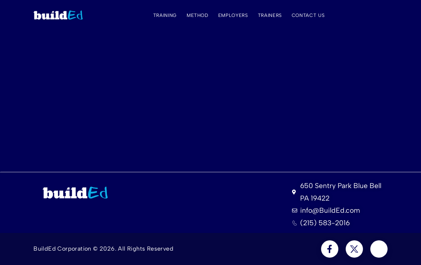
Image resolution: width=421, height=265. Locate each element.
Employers (233, 15)
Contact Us (308, 15)
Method (197, 15)
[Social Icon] (329, 249)
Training (165, 15)
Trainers (270, 15)
